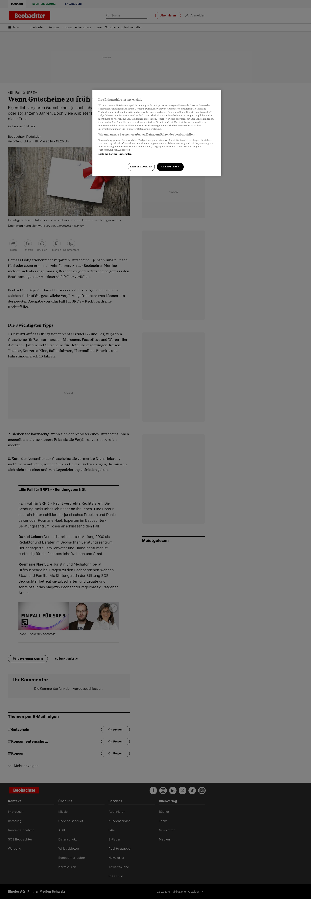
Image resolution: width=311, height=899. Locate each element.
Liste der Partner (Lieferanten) (115, 154)
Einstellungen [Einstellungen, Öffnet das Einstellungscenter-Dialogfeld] (141, 166)
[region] (156, 133)
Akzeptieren (170, 166)
